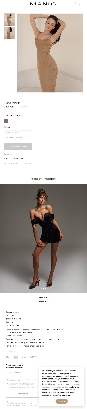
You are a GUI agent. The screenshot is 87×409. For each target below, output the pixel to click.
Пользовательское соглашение (19, 332)
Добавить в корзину (18, 146)
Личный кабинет (13, 326)
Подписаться (22, 394)
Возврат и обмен (13, 312)
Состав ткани (18, 154)
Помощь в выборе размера (13, 137)
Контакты (10, 322)
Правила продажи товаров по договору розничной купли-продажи (35, 329)
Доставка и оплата (13, 319)
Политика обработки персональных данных (25, 346)
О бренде (10, 315)
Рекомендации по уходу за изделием (18, 163)
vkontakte (10, 351)
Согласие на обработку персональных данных (25, 342)
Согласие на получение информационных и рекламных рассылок (34, 339)
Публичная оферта (14, 336)
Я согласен (62, 401)
